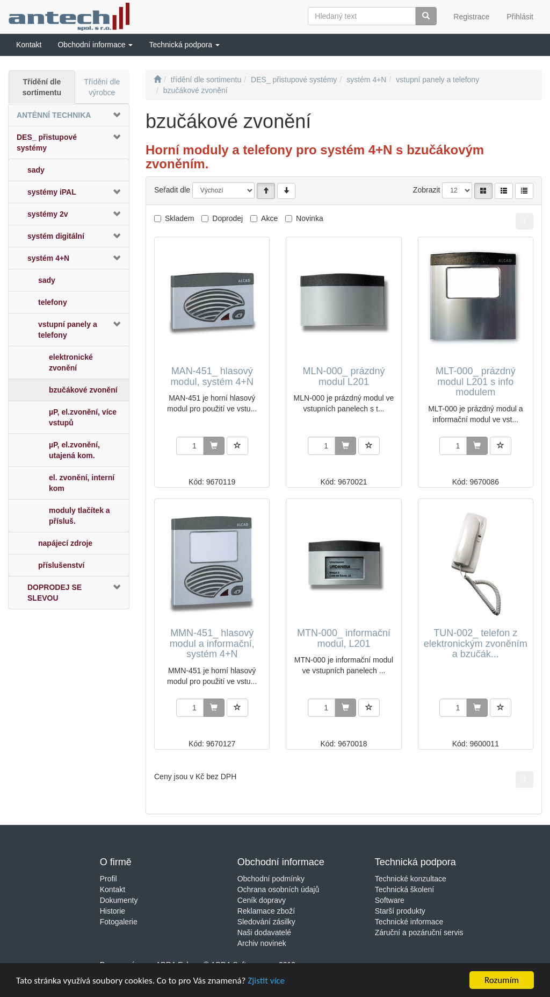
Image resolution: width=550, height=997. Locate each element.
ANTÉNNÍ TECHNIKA (54, 115)
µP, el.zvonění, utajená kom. (74, 450)
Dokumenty (119, 900)
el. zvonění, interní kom (81, 483)
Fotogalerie (119, 921)
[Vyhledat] (426, 16)
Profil (108, 878)
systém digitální (55, 236)
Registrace (471, 16)
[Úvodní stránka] (157, 79)
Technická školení (405, 889)
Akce (269, 218)
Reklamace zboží (266, 911)
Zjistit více (266, 980)
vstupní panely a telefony (67, 329)
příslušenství (61, 565)
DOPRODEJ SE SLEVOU (54, 592)
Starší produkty (400, 911)
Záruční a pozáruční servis (419, 932)
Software (389, 900)
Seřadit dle (172, 190)
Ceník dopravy (261, 900)
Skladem (179, 218)
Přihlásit (519, 16)
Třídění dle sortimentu (42, 87)
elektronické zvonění (71, 362)
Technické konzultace (410, 878)
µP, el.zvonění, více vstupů (83, 417)
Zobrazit (426, 190)
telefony (52, 302)
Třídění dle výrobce (102, 87)
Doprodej (227, 218)
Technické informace (409, 921)
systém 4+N (48, 258)
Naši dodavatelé (264, 932)
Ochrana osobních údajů (278, 889)
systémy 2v (47, 214)
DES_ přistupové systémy (47, 142)
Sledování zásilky (266, 921)
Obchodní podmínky (271, 878)
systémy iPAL (51, 192)
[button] (95, 44)
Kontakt (112, 889)
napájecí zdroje (65, 543)
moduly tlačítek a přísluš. (79, 515)
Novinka (309, 218)
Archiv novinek (261, 943)
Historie (112, 911)
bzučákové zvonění (83, 390)
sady (36, 170)
